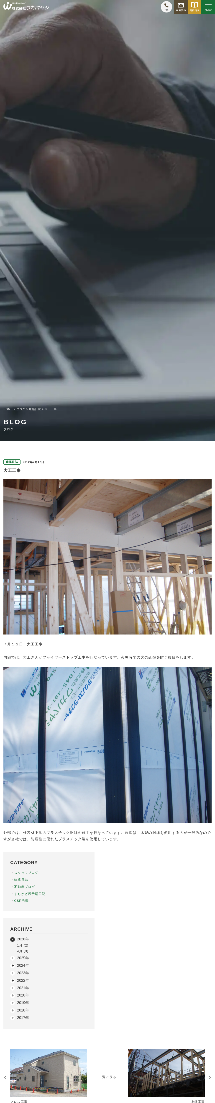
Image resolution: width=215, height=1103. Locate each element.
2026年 (23, 939)
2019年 (23, 1003)
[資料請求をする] (194, 7)
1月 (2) (22, 945)
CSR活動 (21, 900)
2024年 (23, 965)
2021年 (23, 988)
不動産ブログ (24, 887)
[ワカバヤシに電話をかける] (166, 6)
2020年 (23, 995)
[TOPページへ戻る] (26, 7)
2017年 (23, 1018)
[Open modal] (208, 7)
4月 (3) (22, 951)
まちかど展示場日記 (29, 894)
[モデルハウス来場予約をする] (181, 7)
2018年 (23, 1010)
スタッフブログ (26, 873)
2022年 (23, 980)
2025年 (23, 958)
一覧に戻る (107, 1077)
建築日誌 (21, 880)
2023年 (23, 973)
